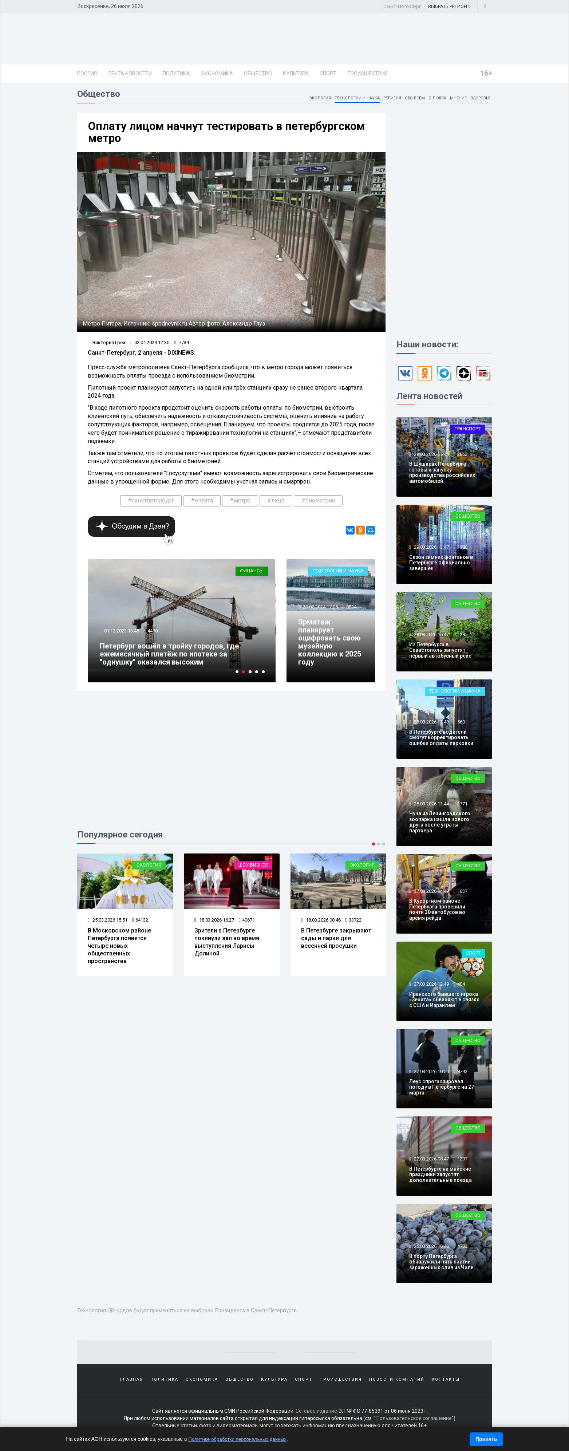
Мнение (454, 100)
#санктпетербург (151, 504)
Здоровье (478, 100)
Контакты (446, 1382)
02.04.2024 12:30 (150, 346)
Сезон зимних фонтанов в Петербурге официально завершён (441, 565)
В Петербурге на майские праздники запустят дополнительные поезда (440, 1177)
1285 (462, 637)
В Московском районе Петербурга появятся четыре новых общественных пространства (119, 950)
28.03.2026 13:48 (431, 724)
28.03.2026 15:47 (431, 637)
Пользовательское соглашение (414, 1422)
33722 (353, 924)
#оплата (202, 504)
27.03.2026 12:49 (431, 986)
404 (461, 986)
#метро (240, 504)
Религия (383, 100)
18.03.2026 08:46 (321, 924)
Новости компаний (396, 1382)
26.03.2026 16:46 (431, 1248)
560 (461, 724)
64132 (140, 924)
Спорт (328, 73)
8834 (352, 612)
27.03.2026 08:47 (431, 1161)
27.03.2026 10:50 (431, 1074)
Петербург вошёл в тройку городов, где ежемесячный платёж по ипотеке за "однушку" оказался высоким (170, 658)
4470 (154, 636)
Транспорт (468, 431)
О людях (432, 100)
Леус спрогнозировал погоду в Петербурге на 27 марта (441, 1089)
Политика (176, 73)
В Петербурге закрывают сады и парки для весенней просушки (336, 943)
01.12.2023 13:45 (122, 636)
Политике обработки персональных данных (239, 1439)
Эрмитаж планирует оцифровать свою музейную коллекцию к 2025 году (330, 646)
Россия (87, 73)
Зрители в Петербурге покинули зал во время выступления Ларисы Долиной (227, 946)
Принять (486, 1439)
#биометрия (318, 504)
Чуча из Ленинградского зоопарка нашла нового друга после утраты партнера (439, 824)
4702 (462, 1248)
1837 (462, 893)
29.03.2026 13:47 (431, 549)
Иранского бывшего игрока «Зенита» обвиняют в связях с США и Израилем (444, 1002)
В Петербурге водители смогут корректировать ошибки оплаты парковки (441, 740)
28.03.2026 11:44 (431, 806)
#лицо (276, 504)
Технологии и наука (346, 100)
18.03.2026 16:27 (214, 924)
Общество (258, 73)
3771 (462, 806)
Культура (296, 73)
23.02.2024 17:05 (321, 612)
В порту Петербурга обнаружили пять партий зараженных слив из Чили (441, 1264)
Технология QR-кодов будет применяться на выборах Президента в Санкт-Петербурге (199, 1312)
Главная (131, 1382)
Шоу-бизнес (253, 870)
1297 (462, 1161)
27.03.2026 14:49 (431, 893)
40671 (247, 924)
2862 (462, 457)
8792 (462, 1074)
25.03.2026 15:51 (108, 924)
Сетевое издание (316, 1415)
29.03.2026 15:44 (431, 457)
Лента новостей (130, 73)
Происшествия (367, 73)
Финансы (252, 575)
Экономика (217, 73)
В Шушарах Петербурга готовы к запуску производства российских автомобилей (442, 475)
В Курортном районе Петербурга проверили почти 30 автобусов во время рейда (437, 911)
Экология (307, 100)
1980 (462, 549)
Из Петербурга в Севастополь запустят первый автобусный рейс (440, 652)
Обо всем (407, 100)
